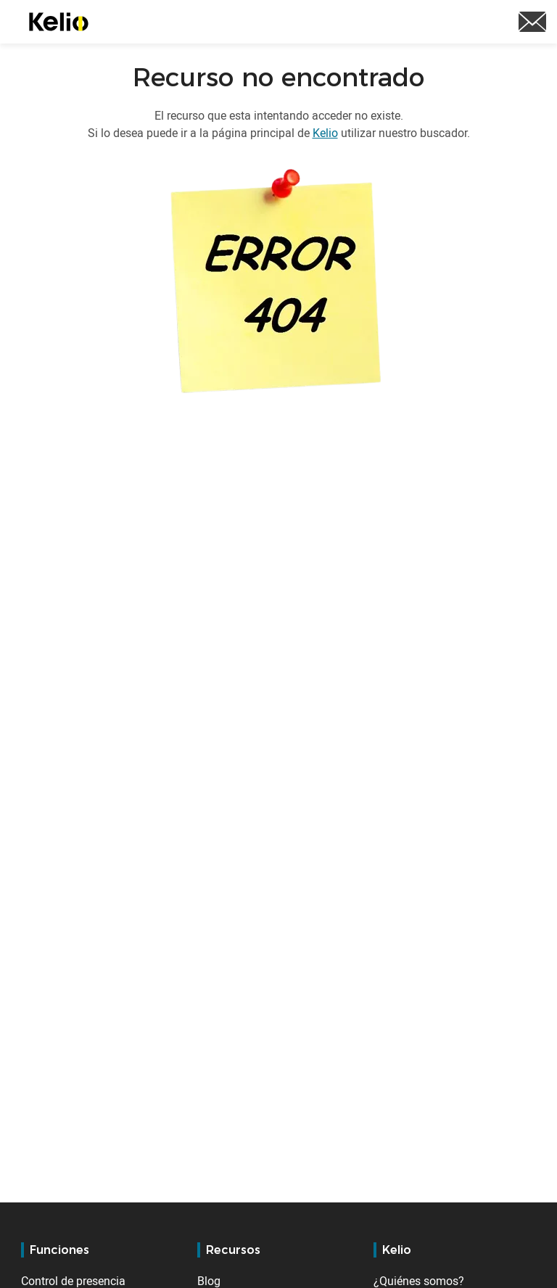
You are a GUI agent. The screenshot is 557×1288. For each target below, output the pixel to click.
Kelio (325, 133)
